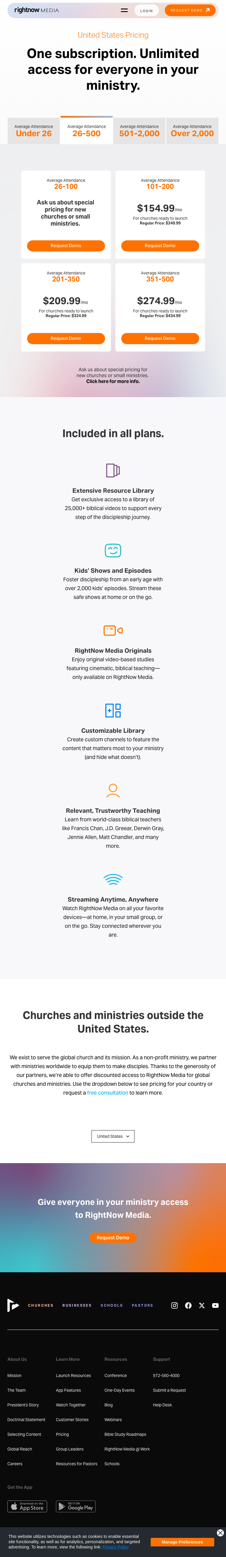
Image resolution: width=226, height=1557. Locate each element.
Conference (115, 1375)
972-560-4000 (166, 1375)
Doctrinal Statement (26, 1419)
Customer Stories (72, 1419)
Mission (14, 1375)
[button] (113, 1136)
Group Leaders (70, 1449)
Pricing (62, 1434)
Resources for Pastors (76, 1463)
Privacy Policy (116, 1547)
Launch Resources (73, 1375)
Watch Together (71, 1405)
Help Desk (162, 1405)
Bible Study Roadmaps (125, 1434)
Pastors (143, 1305)
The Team (16, 1390)
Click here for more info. (113, 381)
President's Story (23, 1405)
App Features (68, 1390)
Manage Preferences (182, 1542)
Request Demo (66, 246)
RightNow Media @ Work (127, 1449)
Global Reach (19, 1449)
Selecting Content (24, 1434)
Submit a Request (169, 1390)
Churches (41, 1305)
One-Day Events (119, 1390)
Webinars (113, 1419)
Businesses (77, 1305)
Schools (112, 1305)
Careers (14, 1463)
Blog (108, 1405)
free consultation (107, 1093)
